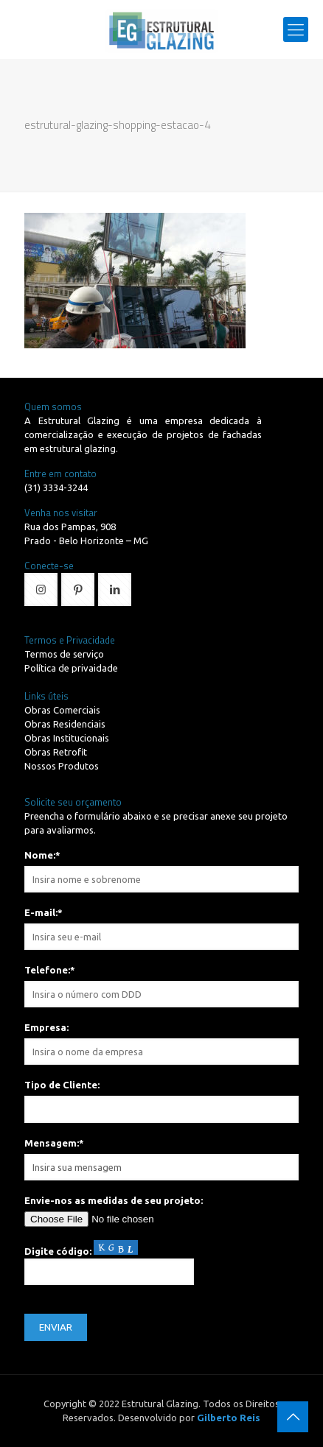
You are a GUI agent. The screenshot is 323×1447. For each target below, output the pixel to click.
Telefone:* (49, 970)
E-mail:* (43, 912)
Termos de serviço (64, 654)
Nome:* (42, 855)
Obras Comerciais (62, 710)
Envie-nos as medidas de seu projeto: (113, 1200)
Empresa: (46, 1027)
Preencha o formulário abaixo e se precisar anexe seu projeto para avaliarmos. (156, 823)
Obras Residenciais (64, 724)
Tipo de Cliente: (62, 1085)
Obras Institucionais (66, 738)
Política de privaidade (71, 668)
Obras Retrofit (55, 752)
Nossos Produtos (61, 766)
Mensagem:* (54, 1143)
